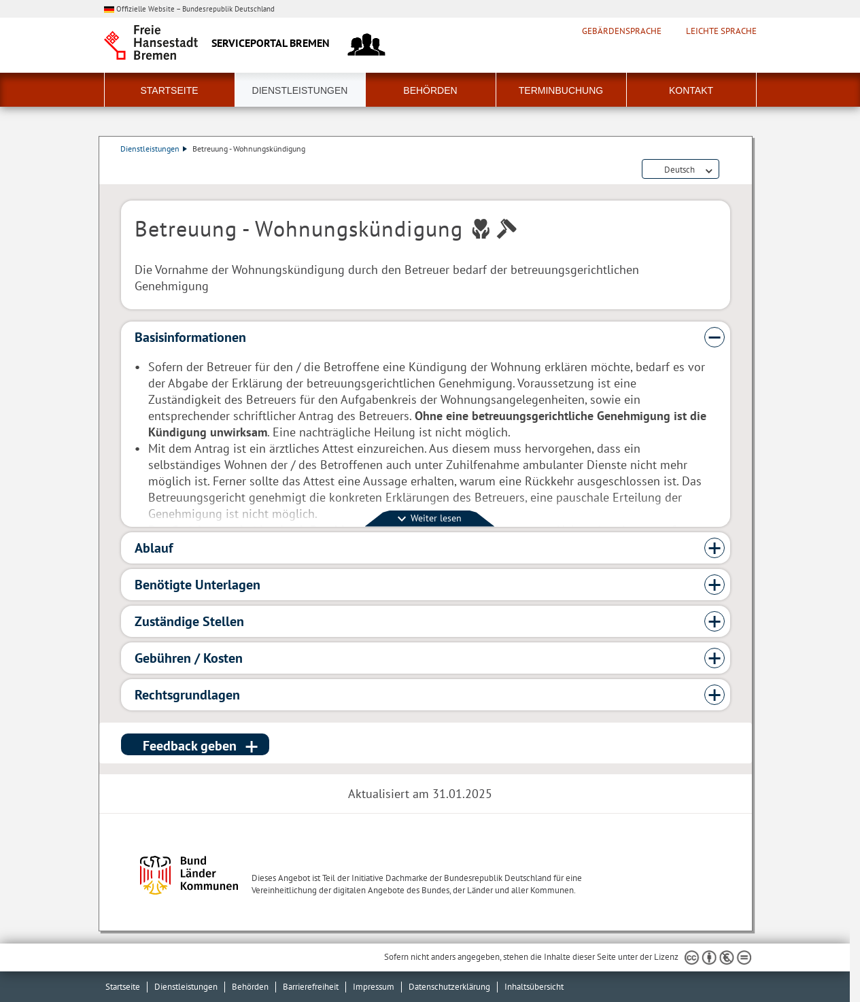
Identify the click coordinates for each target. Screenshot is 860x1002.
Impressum (373, 986)
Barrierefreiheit (311, 986)
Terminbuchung (561, 90)
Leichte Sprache (721, 31)
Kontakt (691, 90)
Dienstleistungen (300, 90)
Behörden (430, 90)
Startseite (169, 90)
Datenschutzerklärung (449, 986)
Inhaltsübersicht (534, 986)
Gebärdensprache (621, 31)
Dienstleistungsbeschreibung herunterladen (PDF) (727, 170)
